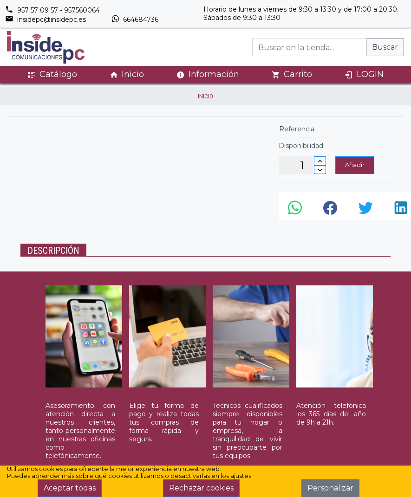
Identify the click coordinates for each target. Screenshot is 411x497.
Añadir (355, 164)
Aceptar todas (70, 488)
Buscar (385, 47)
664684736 (134, 19)
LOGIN (364, 74)
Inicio (127, 74)
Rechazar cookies (201, 488)
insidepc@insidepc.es (45, 19)
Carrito (292, 74)
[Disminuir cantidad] (320, 169)
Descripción (53, 250)
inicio (205, 96)
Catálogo (52, 74)
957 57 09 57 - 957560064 (52, 10)
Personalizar (330, 488)
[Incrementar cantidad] (320, 160)
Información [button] (207, 74)
